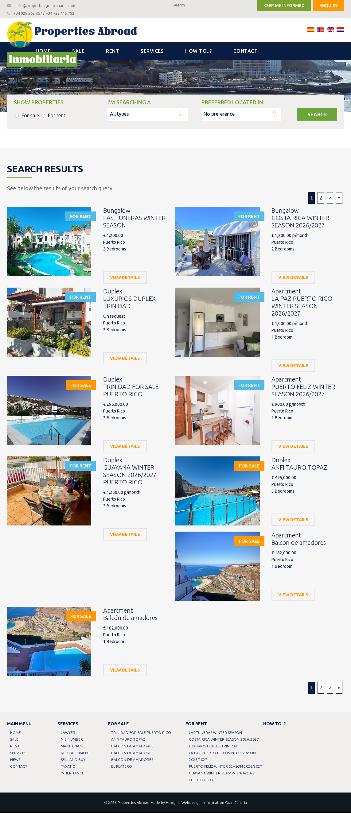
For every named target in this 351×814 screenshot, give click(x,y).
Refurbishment (75, 754)
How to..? (198, 52)
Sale (78, 52)
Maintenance (74, 747)
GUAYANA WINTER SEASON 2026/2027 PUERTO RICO (222, 777)
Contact (245, 52)
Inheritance (72, 774)
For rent (56, 116)
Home (43, 52)
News (16, 761)
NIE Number (72, 740)
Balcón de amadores (133, 754)
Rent (112, 52)
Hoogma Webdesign (183, 804)
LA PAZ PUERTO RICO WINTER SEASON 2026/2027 (222, 757)
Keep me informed (284, 5)
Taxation (70, 767)
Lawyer (68, 734)
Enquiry (328, 5)
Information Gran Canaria (225, 804)
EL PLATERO (122, 767)
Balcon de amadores (133, 747)
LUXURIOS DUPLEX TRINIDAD (214, 747)
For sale (30, 116)
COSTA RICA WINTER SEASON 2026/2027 (224, 740)
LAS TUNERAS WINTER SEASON (215, 734)
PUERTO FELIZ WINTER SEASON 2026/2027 (226, 767)
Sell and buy (73, 761)
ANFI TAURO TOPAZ (129, 740)
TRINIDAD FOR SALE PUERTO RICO (142, 734)
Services (152, 52)
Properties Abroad (134, 804)
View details (125, 278)
